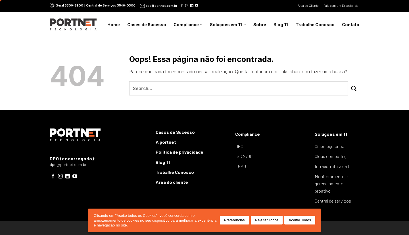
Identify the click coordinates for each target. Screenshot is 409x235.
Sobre (259, 24)
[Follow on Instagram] (186, 5)
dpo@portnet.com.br (68, 165)
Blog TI (281, 24)
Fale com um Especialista (341, 6)
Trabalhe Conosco (315, 24)
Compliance (188, 24)
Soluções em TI (228, 24)
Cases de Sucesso (146, 24)
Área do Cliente (308, 6)
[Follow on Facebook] (181, 5)
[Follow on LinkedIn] (191, 5)
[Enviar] (353, 88)
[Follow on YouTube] (196, 5)
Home (113, 24)
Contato (350, 24)
